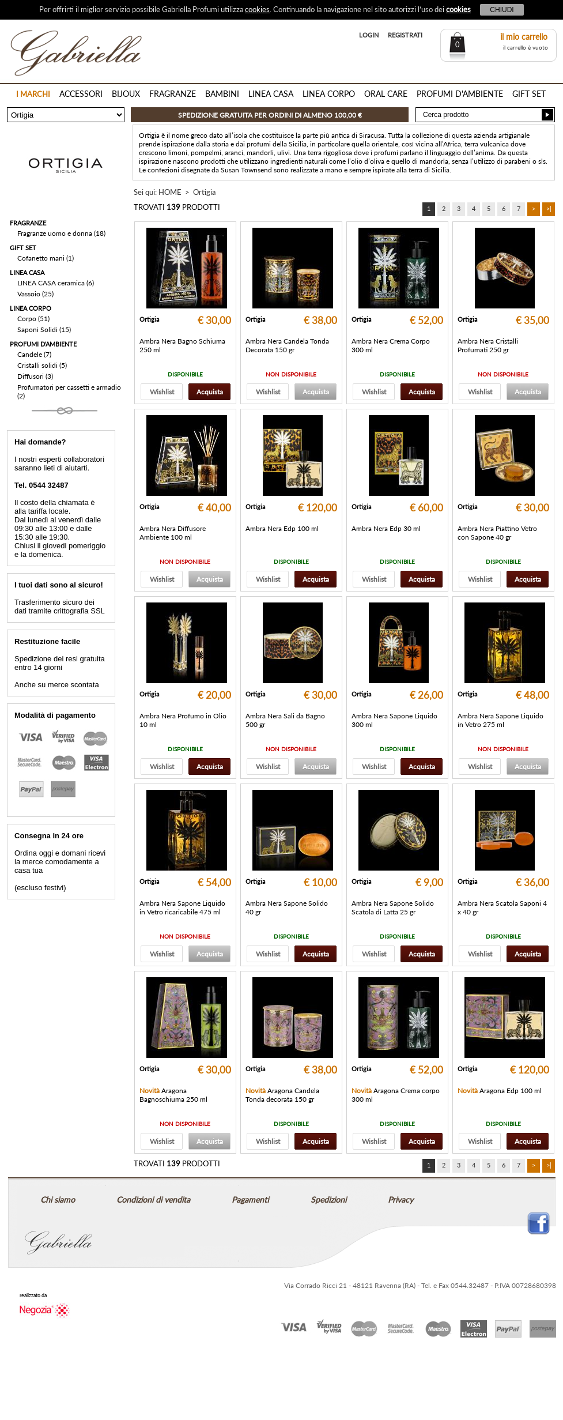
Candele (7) (34, 354)
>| (548, 208)
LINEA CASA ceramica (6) (55, 282)
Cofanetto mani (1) (45, 258)
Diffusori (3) (35, 376)
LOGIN (369, 35)
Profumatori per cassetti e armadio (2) (69, 391)
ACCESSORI (81, 94)
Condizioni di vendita (153, 1199)
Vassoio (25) (35, 293)
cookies (257, 9)
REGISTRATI (405, 35)
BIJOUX (126, 94)
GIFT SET (529, 94)
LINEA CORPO (329, 94)
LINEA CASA (270, 94)
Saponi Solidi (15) (44, 329)
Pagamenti (250, 1199)
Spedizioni (328, 1199)
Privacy (400, 1199)
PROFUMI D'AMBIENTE (460, 94)
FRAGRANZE (172, 94)
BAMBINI (222, 94)
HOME (170, 192)
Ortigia (204, 192)
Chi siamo (57, 1199)
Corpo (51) (33, 318)
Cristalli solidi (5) (42, 365)
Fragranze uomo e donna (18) (61, 233)
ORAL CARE (385, 94)
